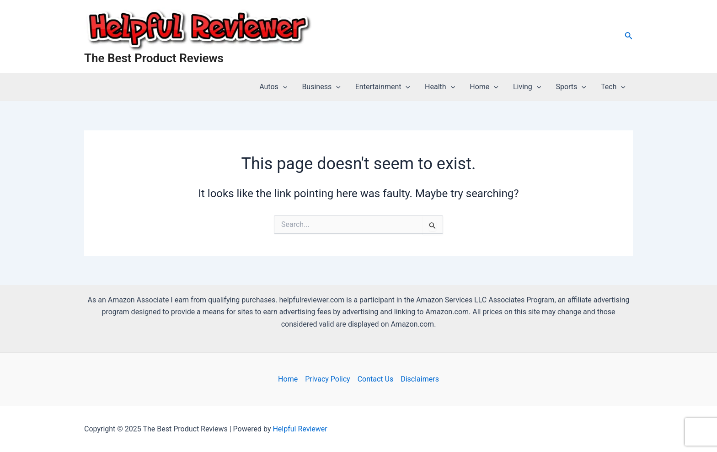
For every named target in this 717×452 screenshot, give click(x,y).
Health (440, 87)
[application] (283, 87)
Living (527, 87)
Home (484, 87)
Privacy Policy (327, 379)
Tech (613, 87)
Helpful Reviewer (300, 429)
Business (321, 87)
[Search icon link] (629, 36)
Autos (273, 87)
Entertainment (382, 87)
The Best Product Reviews (154, 58)
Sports (571, 87)
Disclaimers (420, 379)
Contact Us (376, 379)
